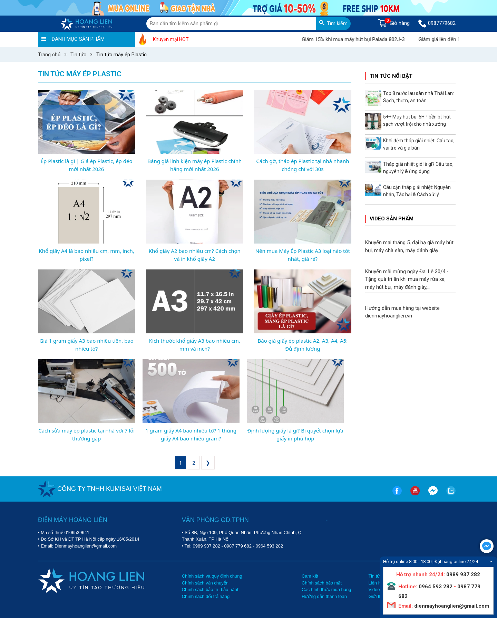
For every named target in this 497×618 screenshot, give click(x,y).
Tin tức (375, 576)
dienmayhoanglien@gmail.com (451, 606)
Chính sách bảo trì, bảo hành (211, 589)
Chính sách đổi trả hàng (206, 596)
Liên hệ (375, 583)
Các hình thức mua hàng (326, 589)
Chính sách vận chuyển (205, 583)
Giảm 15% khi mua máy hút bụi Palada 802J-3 (361, 39)
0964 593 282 (269, 546)
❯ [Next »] (208, 462)
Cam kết (310, 576)
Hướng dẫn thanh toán (324, 596)
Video (374, 589)
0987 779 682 (238, 546)
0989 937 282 (206, 546)
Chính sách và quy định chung (212, 576)
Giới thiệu (377, 596)
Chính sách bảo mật (322, 583)
